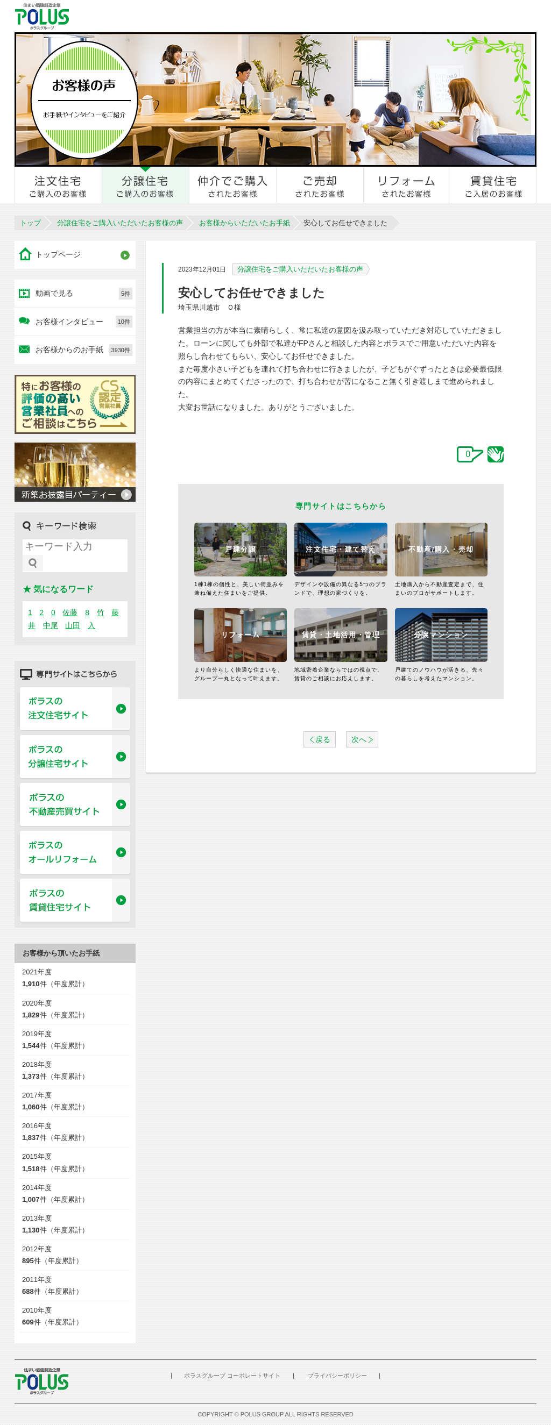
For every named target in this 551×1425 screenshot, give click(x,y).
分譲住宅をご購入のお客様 (145, 185)
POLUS (41, 1381)
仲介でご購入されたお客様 (233, 185)
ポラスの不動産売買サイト (75, 805)
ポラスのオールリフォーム (75, 853)
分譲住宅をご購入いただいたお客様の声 (120, 223)
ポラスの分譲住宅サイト (75, 757)
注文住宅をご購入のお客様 (58, 185)
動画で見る (84, 294)
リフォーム (240, 635)
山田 (72, 625)
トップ (30, 223)
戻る (322, 739)
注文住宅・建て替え (341, 549)
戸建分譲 (240, 549)
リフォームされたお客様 (407, 185)
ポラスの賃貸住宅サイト (75, 901)
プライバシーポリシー (337, 1375)
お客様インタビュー (84, 321)
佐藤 (69, 612)
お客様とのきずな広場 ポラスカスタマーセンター (163, 16)
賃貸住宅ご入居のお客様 (493, 185)
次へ (358, 739)
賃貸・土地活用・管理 (341, 635)
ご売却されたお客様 (320, 185)
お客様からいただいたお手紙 (244, 223)
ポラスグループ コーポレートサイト (232, 1375)
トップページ (58, 254)
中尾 (50, 625)
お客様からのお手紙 (84, 350)
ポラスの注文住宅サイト (75, 709)
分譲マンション (441, 635)
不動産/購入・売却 (441, 549)
